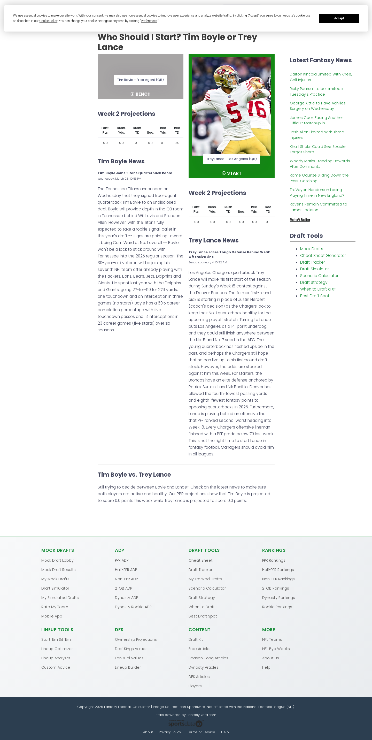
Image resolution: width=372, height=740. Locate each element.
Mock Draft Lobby (57, 560)
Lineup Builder (128, 667)
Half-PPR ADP (126, 569)
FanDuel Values (129, 657)
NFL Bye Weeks (276, 648)
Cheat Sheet (201, 560)
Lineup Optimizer (57, 648)
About (148, 732)
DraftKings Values (131, 648)
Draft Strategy (314, 282)
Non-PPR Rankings (278, 578)
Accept (339, 18)
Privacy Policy (170, 732)
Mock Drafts (311, 248)
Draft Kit (196, 639)
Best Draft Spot (314, 296)
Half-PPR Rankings (278, 569)
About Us (270, 657)
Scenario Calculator (319, 275)
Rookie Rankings (277, 606)
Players (195, 685)
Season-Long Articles (208, 657)
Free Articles (200, 648)
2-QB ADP (123, 588)
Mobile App (51, 616)
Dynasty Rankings (278, 597)
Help (266, 667)
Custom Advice (55, 667)
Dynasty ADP (126, 597)
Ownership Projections (136, 639)
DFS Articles (199, 676)
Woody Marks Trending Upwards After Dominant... (320, 163)
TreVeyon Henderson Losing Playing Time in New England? (317, 192)
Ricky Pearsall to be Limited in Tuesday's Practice (317, 91)
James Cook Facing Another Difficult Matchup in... (316, 120)
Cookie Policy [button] (49, 21)
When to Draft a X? (318, 289)
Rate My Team (54, 606)
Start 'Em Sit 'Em (56, 639)
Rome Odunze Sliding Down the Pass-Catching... (319, 178)
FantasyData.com (201, 714)
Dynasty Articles (204, 667)
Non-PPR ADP (126, 578)
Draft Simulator (314, 269)
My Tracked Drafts (205, 578)
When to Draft (202, 606)
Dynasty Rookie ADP (133, 606)
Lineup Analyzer (55, 657)
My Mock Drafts (55, 578)
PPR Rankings (273, 560)
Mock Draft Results (58, 569)
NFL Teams (272, 639)
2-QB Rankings (275, 588)
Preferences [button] (149, 21)
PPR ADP (121, 560)
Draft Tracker (312, 262)
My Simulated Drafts (60, 597)
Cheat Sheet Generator (323, 255)
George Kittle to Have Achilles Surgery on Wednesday (318, 106)
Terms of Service (201, 732)
